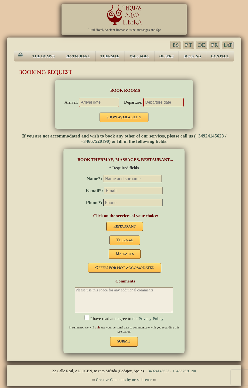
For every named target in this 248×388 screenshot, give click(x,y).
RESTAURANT (77, 56)
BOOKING (192, 56)
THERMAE (110, 56)
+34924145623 (210, 135)
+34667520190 (95, 141)
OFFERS (166, 56)
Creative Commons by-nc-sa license (123, 380)
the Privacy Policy (147, 318)
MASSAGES (139, 56)
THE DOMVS (43, 56)
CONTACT (220, 56)
